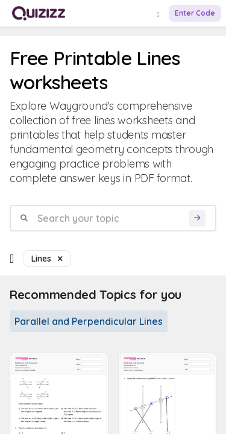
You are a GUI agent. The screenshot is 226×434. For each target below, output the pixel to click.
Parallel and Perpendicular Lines (88, 321)
